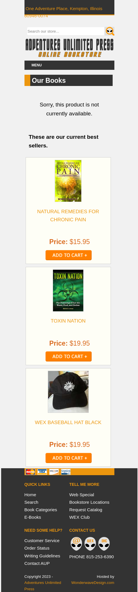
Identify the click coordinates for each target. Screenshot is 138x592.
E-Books (32, 517)
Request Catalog (85, 509)
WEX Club (79, 517)
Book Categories (40, 509)
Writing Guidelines (42, 555)
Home (30, 494)
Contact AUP (37, 563)
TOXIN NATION (68, 321)
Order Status (37, 548)
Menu (37, 65)
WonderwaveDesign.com (92, 582)
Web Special (81, 494)
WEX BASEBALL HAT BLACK (68, 422)
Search (31, 502)
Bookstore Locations (89, 502)
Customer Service (42, 540)
